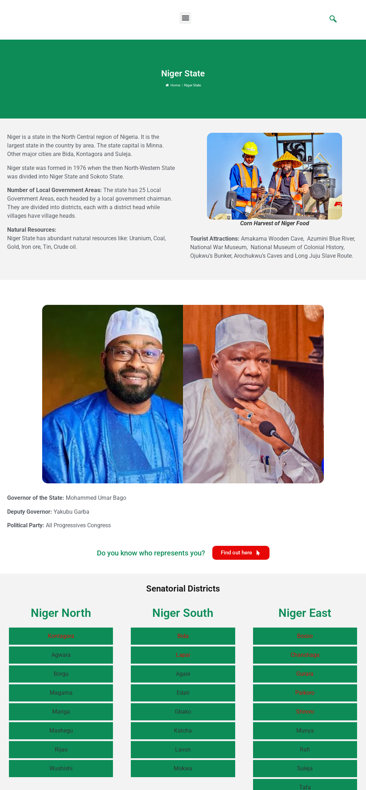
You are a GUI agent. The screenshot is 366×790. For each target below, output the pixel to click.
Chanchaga (305, 654)
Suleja (305, 768)
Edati (183, 692)
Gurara (304, 673)
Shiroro (305, 711)
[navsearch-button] (329, 19)
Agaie (183, 673)
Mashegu (61, 730)
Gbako (183, 711)
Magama (61, 692)
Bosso (305, 636)
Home (172, 85)
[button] (185, 18)
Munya (305, 730)
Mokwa (183, 768)
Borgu (61, 673)
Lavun (183, 749)
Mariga (61, 711)
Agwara (61, 654)
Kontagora (61, 636)
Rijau (61, 749)
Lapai (183, 654)
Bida (183, 636)
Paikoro (305, 692)
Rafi (305, 749)
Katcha (183, 730)
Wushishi (61, 768)
